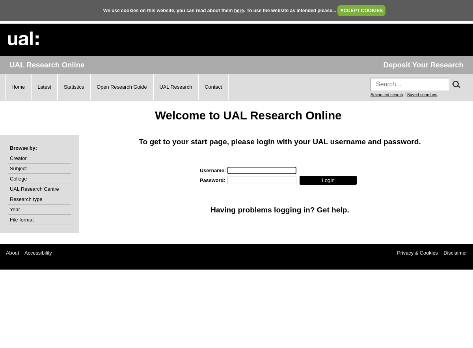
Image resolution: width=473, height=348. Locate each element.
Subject (18, 168)
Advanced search (387, 94)
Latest (44, 87)
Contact (213, 87)
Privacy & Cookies (417, 253)
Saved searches (422, 94)
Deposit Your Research (423, 65)
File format (22, 220)
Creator (18, 158)
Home (18, 87)
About (12, 253)
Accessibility (38, 253)
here (239, 10)
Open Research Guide (122, 87)
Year (15, 209)
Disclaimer (455, 253)
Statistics (74, 87)
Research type (26, 199)
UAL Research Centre (34, 189)
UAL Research (176, 87)
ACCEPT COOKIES (361, 10)
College (18, 179)
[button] (328, 180)
